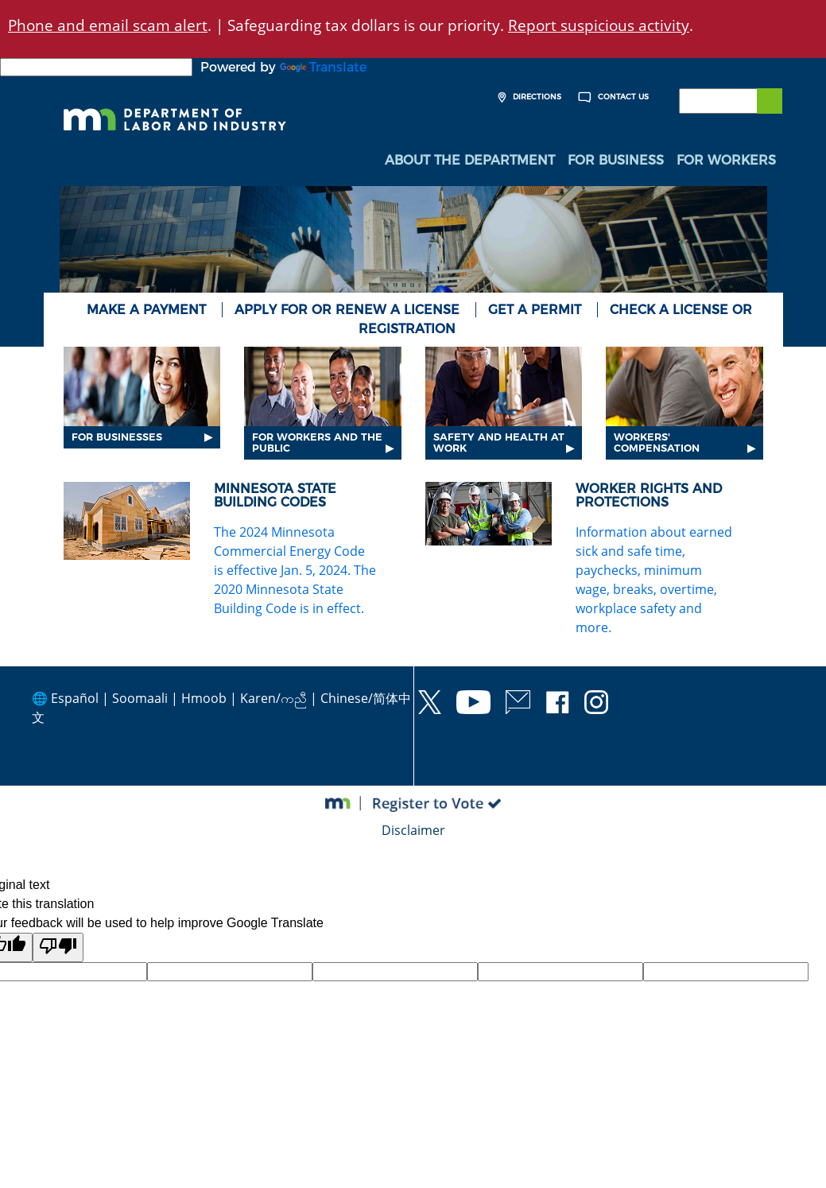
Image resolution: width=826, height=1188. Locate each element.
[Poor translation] (58, 947)
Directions (527, 97)
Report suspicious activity (598, 25)
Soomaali (140, 698)
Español (75, 698)
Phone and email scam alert (107, 25)
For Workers (726, 160)
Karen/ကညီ (273, 698)
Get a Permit (534, 309)
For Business (616, 160)
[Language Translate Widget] (96, 67)
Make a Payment (146, 309)
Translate (323, 67)
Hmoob (204, 698)
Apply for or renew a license (347, 309)
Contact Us (611, 97)
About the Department (470, 160)
